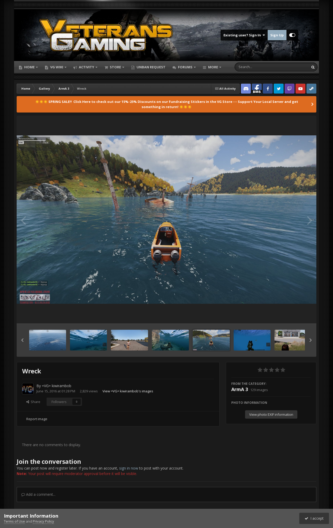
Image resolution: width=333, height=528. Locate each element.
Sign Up (277, 35)
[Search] (257, 67)
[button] (22, 340)
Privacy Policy (43, 521)
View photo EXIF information (271, 414)
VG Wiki (56, 67)
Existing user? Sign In (244, 35)
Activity (86, 67)
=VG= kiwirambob (56, 385)
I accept (314, 518)
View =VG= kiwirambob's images (128, 391)
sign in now (128, 468)
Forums (185, 67)
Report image (36, 419)
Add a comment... (38, 494)
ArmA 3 (239, 389)
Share (33, 401)
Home (29, 67)
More (213, 67)
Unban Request (150, 67)
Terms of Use (14, 521)
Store (115, 67)
